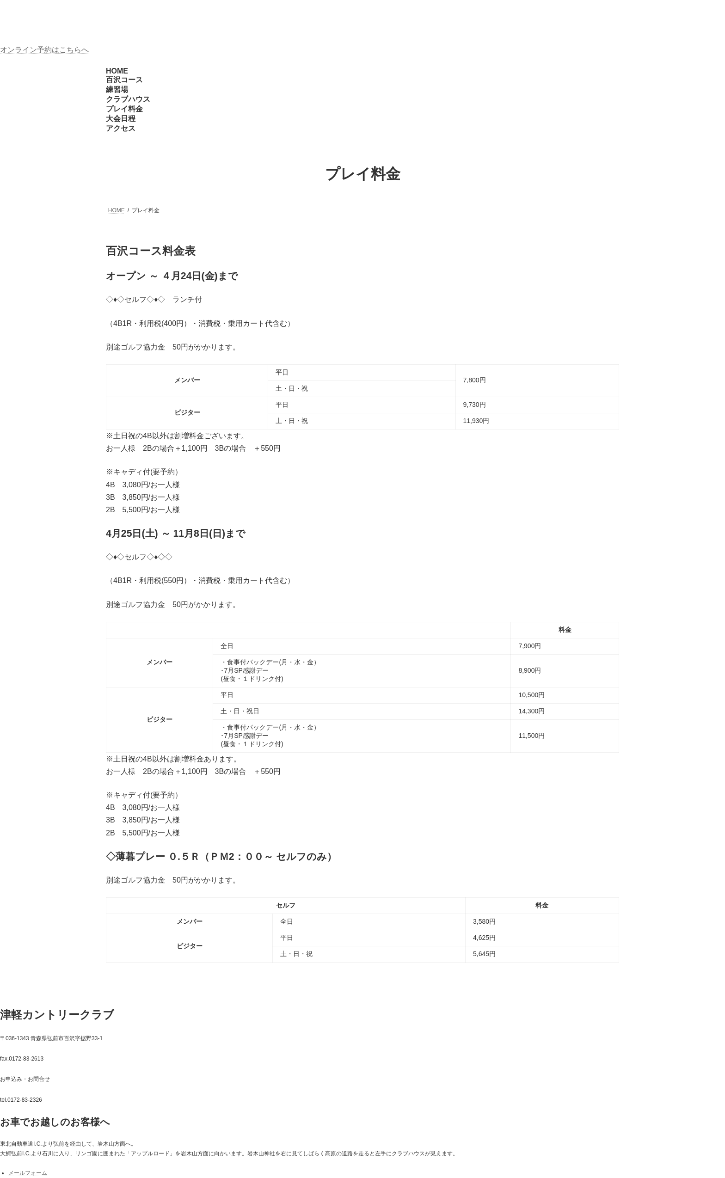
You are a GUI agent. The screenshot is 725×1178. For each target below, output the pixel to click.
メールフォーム (27, 1173)
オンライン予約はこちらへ (44, 50)
